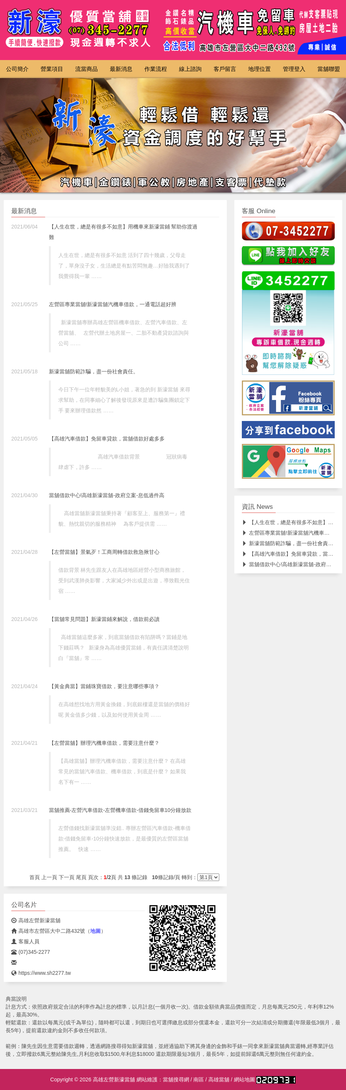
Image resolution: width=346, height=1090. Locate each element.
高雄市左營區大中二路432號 (48, 931)
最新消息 (121, 69)
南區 (198, 1079)
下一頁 (66, 877)
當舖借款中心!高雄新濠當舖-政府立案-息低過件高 (106, 495)
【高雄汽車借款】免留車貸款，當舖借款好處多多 (107, 439)
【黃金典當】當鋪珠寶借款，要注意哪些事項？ (104, 686)
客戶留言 (225, 69)
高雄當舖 (218, 1079)
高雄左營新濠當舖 (36, 920)
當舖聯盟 (328, 69)
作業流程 (155, 69)
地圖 (95, 931)
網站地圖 (244, 1079)
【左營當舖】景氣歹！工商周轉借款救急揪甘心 (104, 552)
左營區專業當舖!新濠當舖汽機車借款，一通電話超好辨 (113, 304)
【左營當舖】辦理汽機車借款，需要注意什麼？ (104, 743)
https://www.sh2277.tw (41, 973)
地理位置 (259, 69)
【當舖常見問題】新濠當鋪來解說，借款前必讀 (104, 619)
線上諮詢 (190, 69)
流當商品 (86, 69)
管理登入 (294, 69)
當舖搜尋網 (176, 1079)
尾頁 (81, 877)
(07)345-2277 (30, 952)
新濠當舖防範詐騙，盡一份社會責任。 (93, 371)
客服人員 (25, 941)
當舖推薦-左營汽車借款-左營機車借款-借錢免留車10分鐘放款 (120, 810)
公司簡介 (17, 69)
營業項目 (52, 69)
